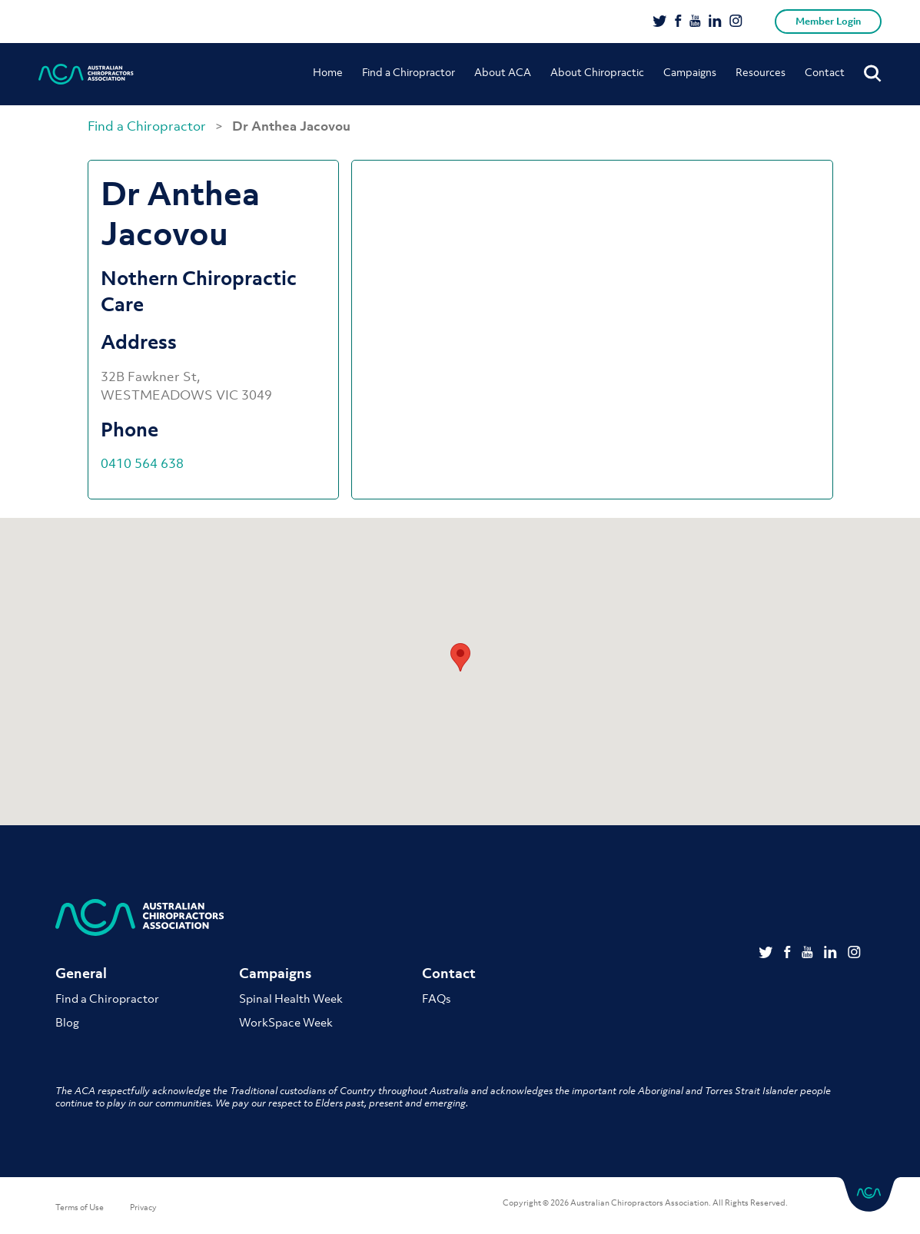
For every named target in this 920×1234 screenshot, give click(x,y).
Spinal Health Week (291, 998)
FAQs (436, 998)
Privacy (143, 1207)
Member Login (828, 21)
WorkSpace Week (286, 1022)
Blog (67, 1022)
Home (328, 72)
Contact (825, 72)
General (81, 973)
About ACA (502, 72)
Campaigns (689, 72)
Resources (760, 72)
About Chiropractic (597, 72)
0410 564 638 (142, 463)
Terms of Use (79, 1207)
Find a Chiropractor (408, 72)
